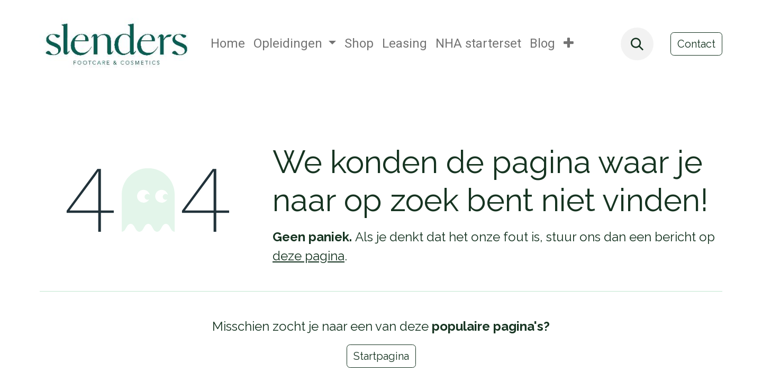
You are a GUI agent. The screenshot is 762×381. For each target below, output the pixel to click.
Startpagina (381, 356)
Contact (696, 44)
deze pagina (308, 256)
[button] (637, 44)
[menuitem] (227, 44)
